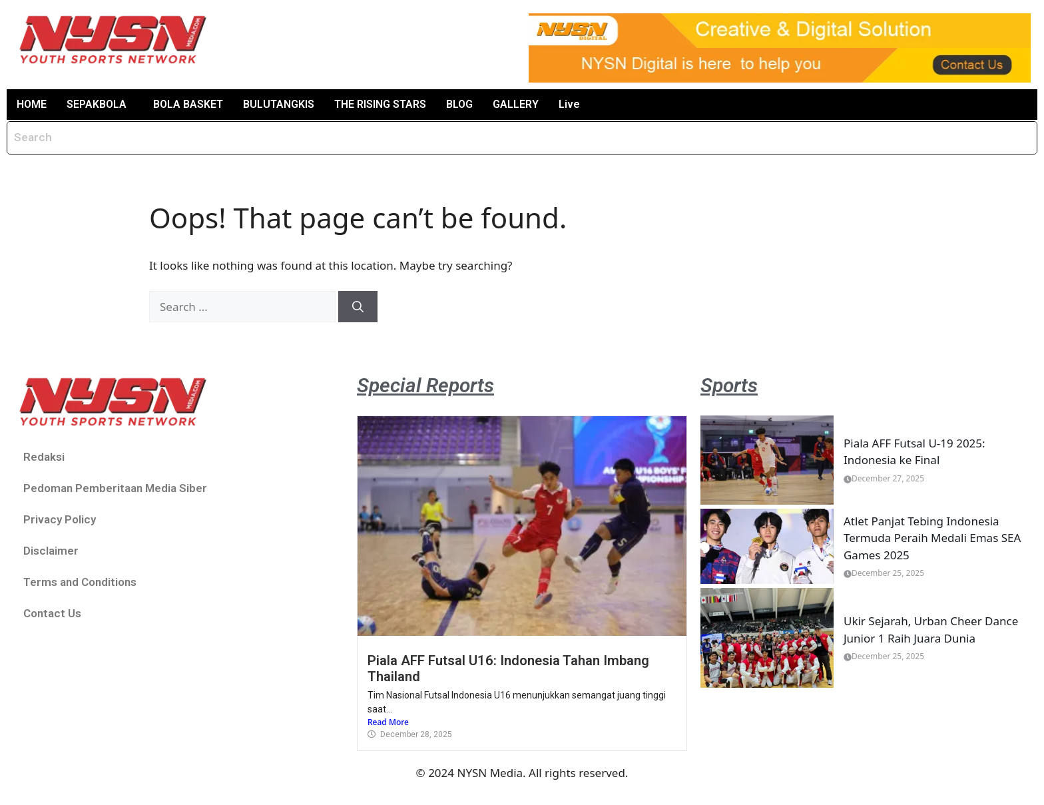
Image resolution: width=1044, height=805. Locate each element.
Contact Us (52, 613)
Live (569, 104)
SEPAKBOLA (97, 104)
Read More (388, 722)
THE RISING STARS (380, 104)
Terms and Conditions (79, 582)
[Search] (358, 307)
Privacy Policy (59, 519)
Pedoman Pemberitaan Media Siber (115, 488)
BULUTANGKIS (278, 104)
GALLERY (516, 104)
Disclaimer (51, 550)
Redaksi (44, 456)
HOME (32, 104)
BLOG (459, 104)
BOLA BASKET (188, 104)
